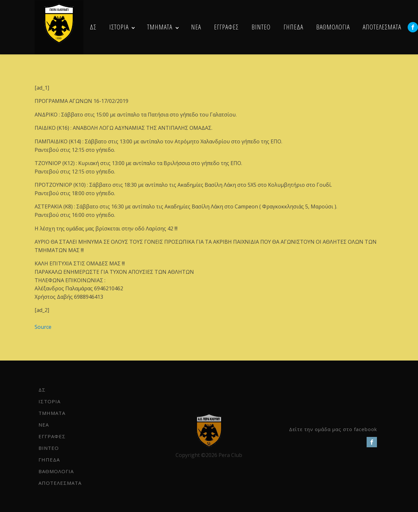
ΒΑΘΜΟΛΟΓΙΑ (333, 26)
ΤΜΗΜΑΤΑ (159, 26)
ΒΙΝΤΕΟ (261, 26)
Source (43, 326)
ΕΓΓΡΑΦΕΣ (226, 26)
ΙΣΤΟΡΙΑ (119, 26)
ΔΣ (93, 26)
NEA (196, 26)
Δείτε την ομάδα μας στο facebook (333, 429)
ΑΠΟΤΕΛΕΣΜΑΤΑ (382, 26)
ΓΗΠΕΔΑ (293, 26)
